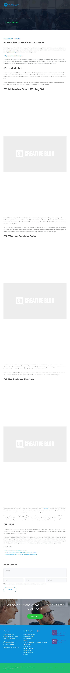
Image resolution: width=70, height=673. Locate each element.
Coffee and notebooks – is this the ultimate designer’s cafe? (21, 554)
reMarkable (15, 67)
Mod (11, 524)
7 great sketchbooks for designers (14, 55)
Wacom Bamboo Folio (22, 236)
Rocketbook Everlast (21, 379)
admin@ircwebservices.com (11, 647)
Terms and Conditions (60, 668)
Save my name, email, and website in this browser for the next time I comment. (25, 584)
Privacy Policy (49, 668)
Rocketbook (46, 508)
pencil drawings (12, 52)
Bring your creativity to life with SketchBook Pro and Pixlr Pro (21, 552)
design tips (17, 38)
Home (5, 18)
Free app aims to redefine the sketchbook (16, 550)
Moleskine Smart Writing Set (26, 89)
